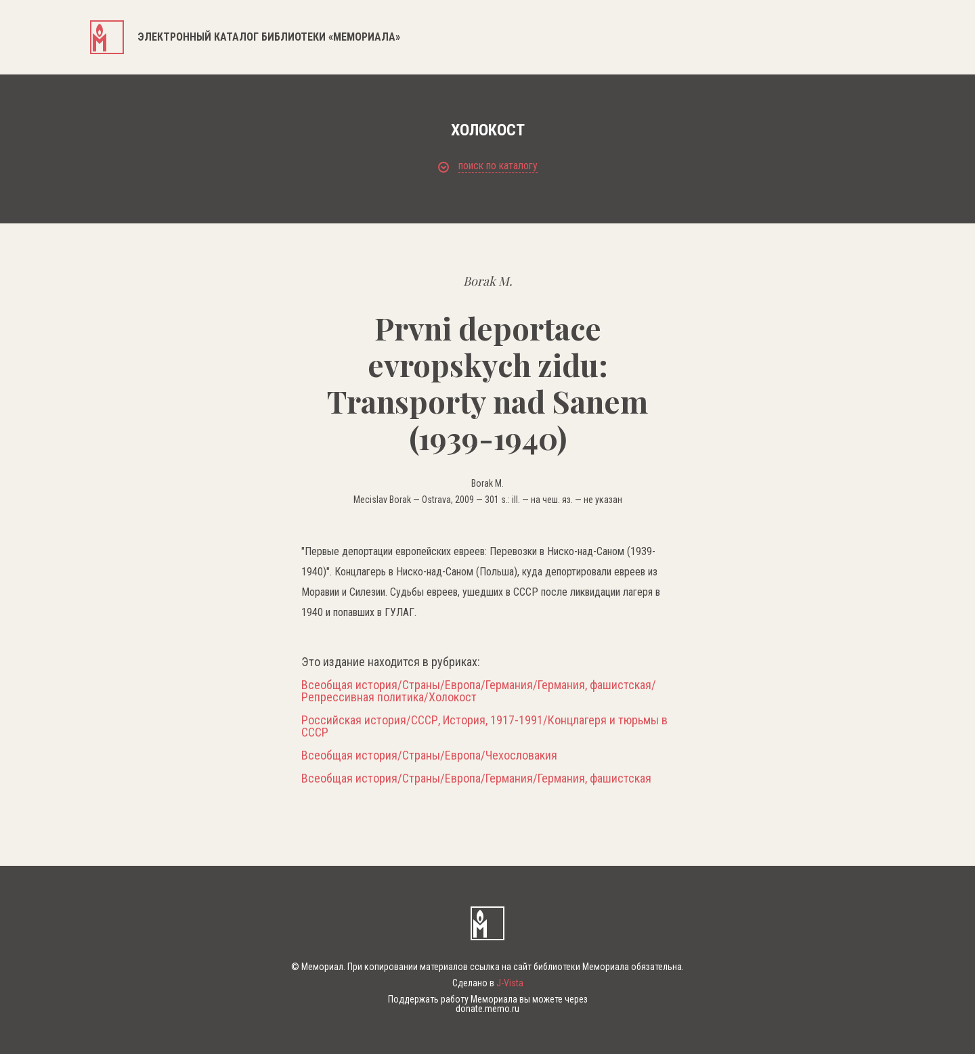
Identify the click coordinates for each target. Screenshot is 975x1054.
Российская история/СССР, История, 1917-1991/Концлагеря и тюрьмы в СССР (484, 726)
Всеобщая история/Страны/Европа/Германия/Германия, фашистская (476, 778)
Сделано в (487, 983)
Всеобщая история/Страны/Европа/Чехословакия (429, 755)
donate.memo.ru (487, 1008)
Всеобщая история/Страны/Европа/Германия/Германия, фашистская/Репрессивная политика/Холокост (478, 691)
